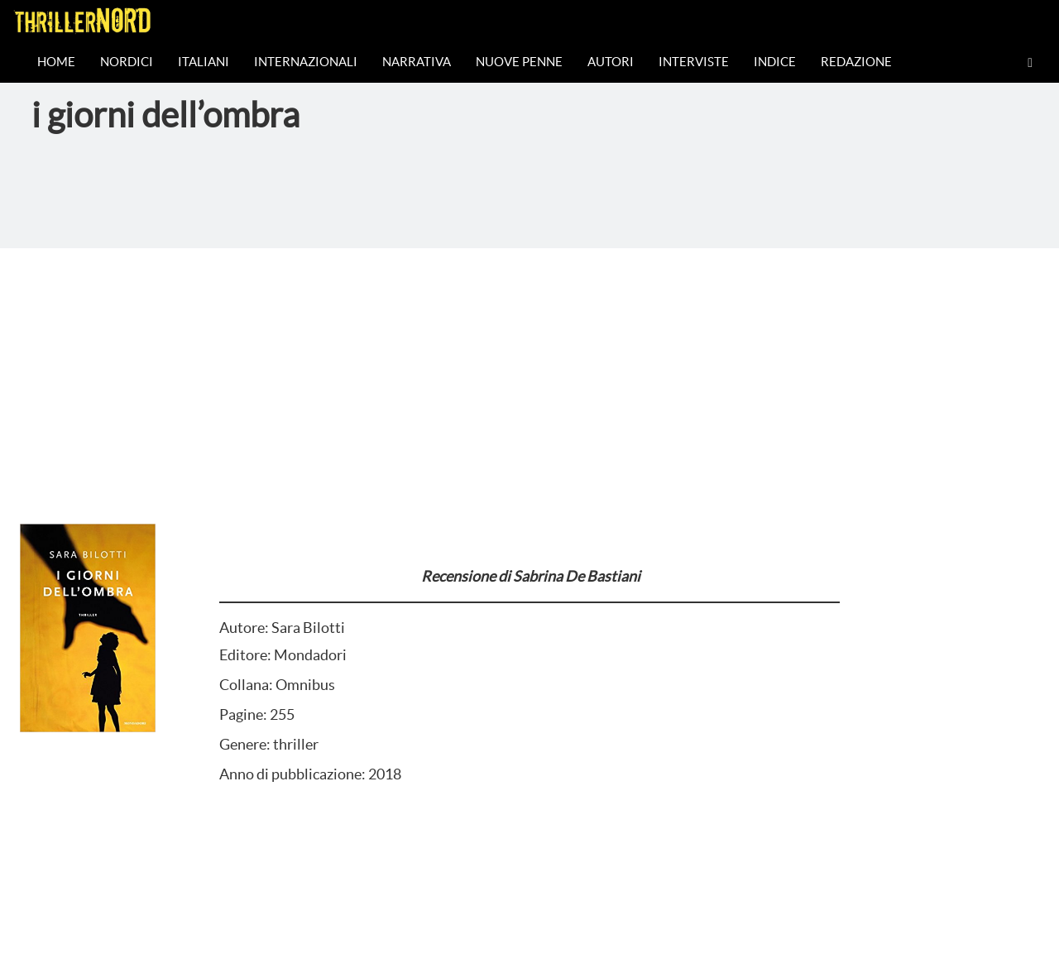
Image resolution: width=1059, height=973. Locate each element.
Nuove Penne (519, 62)
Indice (775, 62)
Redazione (856, 62)
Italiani (203, 62)
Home (56, 62)
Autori (610, 62)
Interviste (694, 62)
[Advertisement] (529, 372)
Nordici (126, 62)
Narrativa (416, 62)
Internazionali (305, 62)
